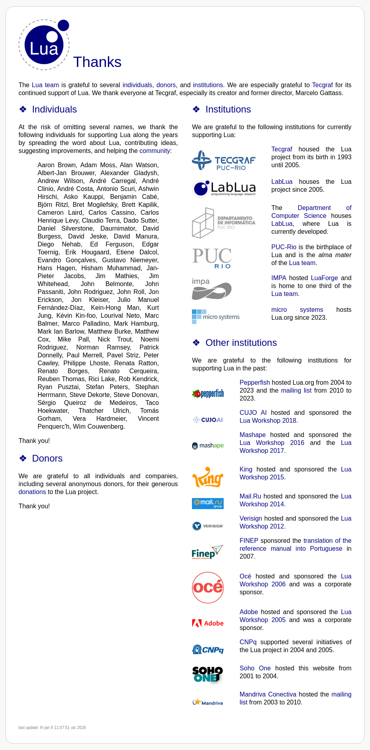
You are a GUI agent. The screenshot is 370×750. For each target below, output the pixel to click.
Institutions (228, 109)
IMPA (278, 278)
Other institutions (241, 342)
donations (32, 492)
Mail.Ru (250, 496)
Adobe (249, 612)
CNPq (248, 642)
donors (166, 85)
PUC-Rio (283, 247)
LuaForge (324, 278)
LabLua (281, 181)
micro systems (297, 309)
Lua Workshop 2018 (268, 420)
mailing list (296, 390)
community (155, 150)
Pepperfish (255, 382)
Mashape (253, 434)
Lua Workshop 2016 (272, 442)
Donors (47, 458)
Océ (245, 576)
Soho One (255, 668)
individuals (137, 85)
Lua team (45, 85)
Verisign (251, 518)
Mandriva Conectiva (268, 694)
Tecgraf (322, 85)
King (246, 469)
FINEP (249, 540)
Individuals (54, 109)
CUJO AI (253, 412)
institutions (208, 85)
